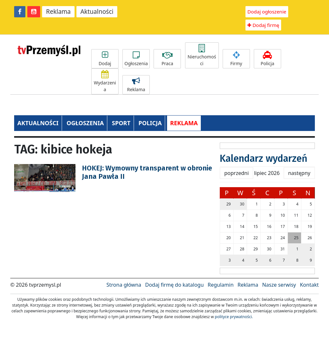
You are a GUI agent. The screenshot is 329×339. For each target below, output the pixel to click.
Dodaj (105, 58)
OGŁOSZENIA (85, 123)
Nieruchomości (202, 55)
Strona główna (123, 284)
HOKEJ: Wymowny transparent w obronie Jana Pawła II (147, 172)
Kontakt (309, 284)
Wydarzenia (105, 81)
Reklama (58, 11)
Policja (267, 58)
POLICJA (150, 123)
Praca (167, 58)
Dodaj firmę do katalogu (174, 284)
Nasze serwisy (279, 284)
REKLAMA (184, 123)
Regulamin (221, 284)
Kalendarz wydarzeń (263, 158)
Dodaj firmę (263, 25)
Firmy (236, 58)
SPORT (121, 123)
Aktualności (96, 11)
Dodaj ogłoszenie (266, 11)
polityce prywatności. (234, 316)
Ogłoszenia (136, 58)
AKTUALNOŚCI (37, 123)
